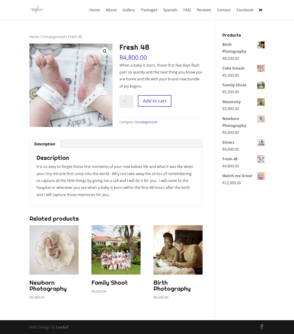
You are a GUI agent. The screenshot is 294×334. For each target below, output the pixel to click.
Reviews (204, 10)
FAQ (187, 10)
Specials (170, 10)
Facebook (245, 10)
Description (44, 143)
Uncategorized (53, 36)
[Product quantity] (126, 101)
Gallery (129, 10)
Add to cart (154, 101)
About (111, 10)
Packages (149, 10)
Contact (224, 10)
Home (94, 10)
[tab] (45, 144)
